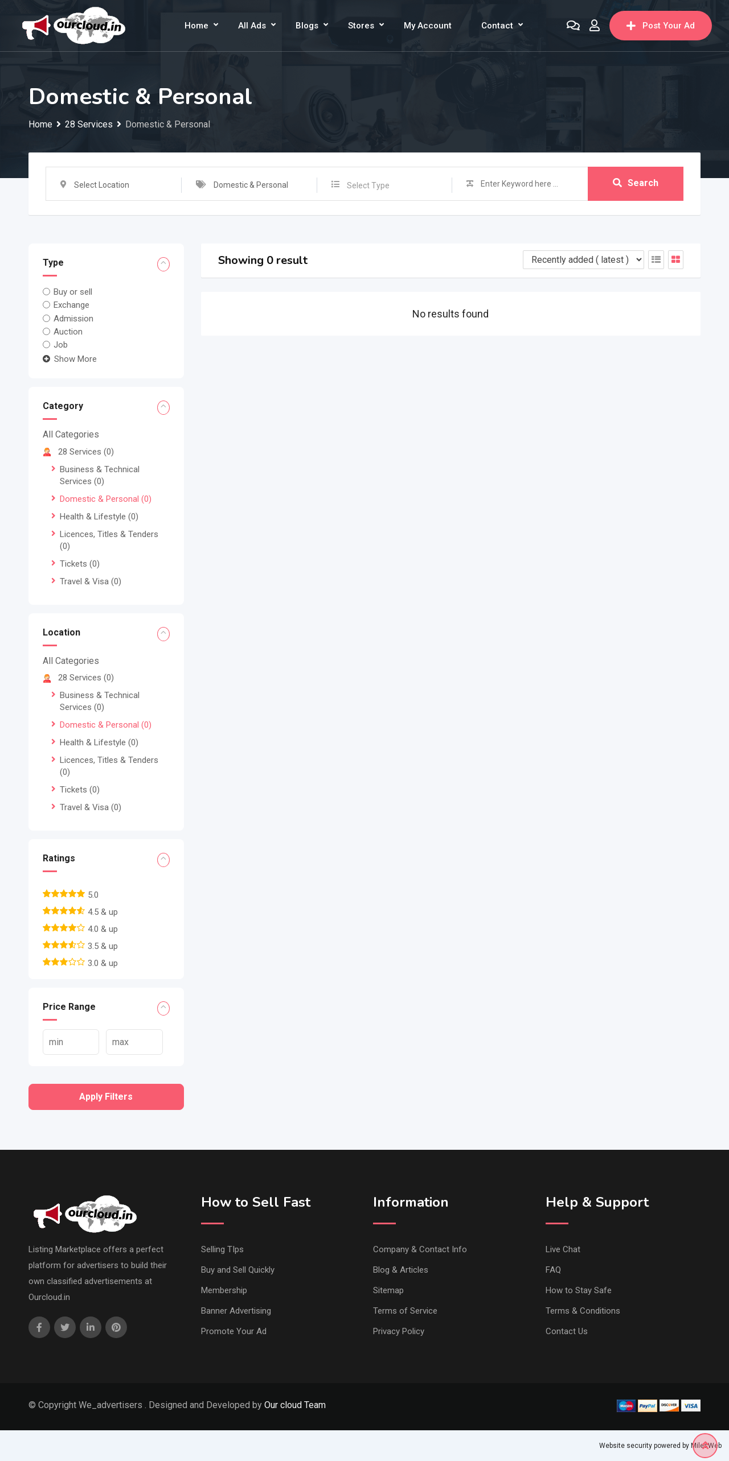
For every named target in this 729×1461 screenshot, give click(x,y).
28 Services (78, 452)
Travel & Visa (90, 581)
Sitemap (388, 1290)
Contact (497, 25)
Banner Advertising (236, 1311)
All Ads (252, 25)
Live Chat (563, 1249)
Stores (361, 25)
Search (635, 183)
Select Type (368, 185)
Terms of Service (405, 1311)
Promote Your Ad (234, 1331)
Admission (73, 318)
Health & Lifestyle (99, 516)
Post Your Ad (660, 25)
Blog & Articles (400, 1270)
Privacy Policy (398, 1331)
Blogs (307, 25)
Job (61, 345)
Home (196, 25)
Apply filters (106, 1096)
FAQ (553, 1270)
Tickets (80, 564)
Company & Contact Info (420, 1249)
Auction (68, 332)
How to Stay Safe (579, 1290)
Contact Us (567, 1331)
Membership (224, 1290)
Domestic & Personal (105, 499)
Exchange (71, 305)
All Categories (71, 434)
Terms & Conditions (583, 1311)
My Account (428, 25)
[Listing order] (583, 259)
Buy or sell (73, 292)
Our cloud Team (295, 1405)
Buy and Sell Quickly (238, 1270)
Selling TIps (222, 1249)
